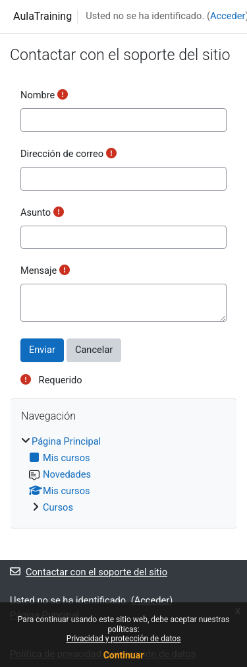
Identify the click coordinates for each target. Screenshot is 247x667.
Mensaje (38, 270)
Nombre (37, 95)
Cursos (58, 507)
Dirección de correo (61, 154)
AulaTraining (42, 16)
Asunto (35, 212)
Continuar (123, 655)
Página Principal (66, 441)
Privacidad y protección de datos (124, 638)
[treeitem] (123, 475)
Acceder (228, 16)
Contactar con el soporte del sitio (88, 572)
